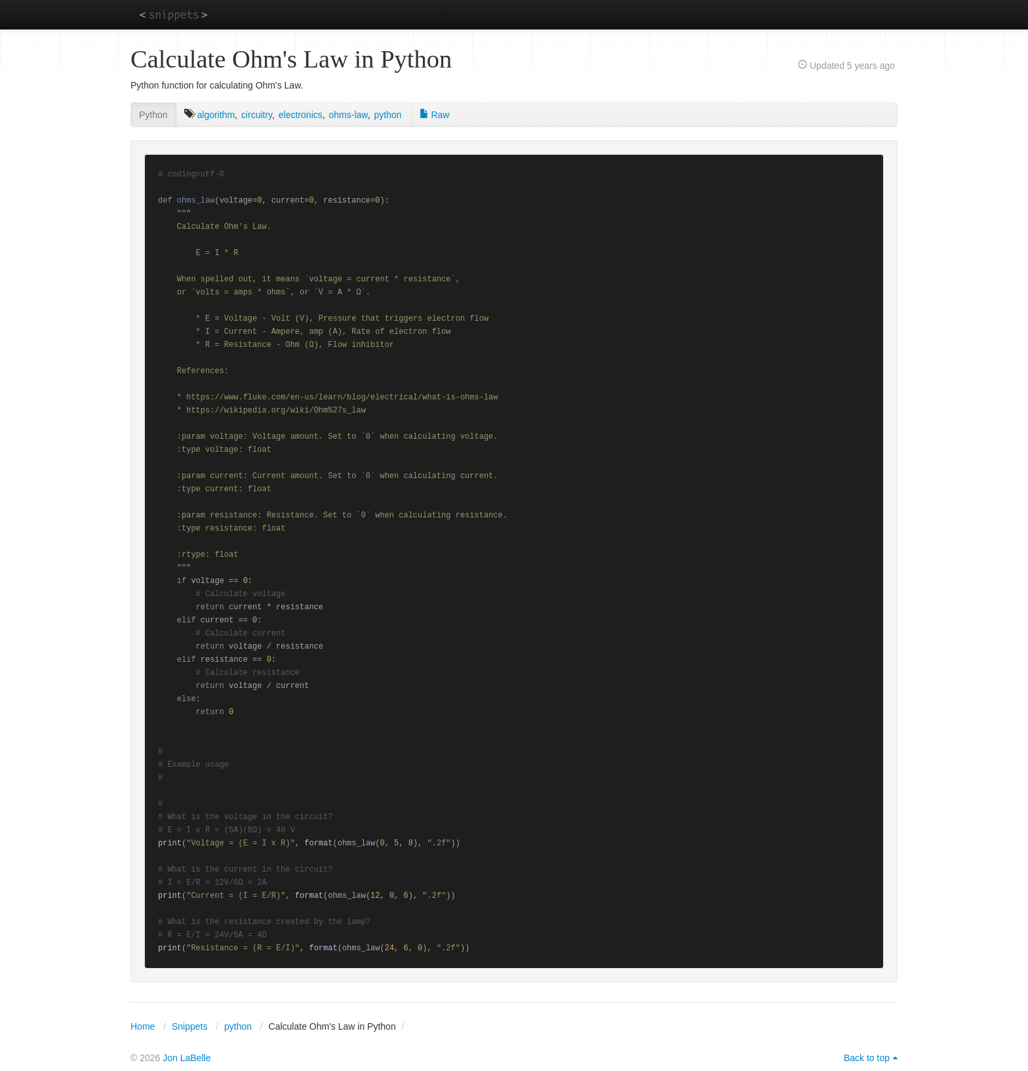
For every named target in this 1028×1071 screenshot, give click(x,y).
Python (153, 115)
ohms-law (348, 115)
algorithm (216, 115)
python (387, 115)
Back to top (867, 1058)
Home (142, 1026)
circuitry (256, 115)
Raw (435, 115)
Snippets (189, 1026)
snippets (173, 14)
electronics (301, 115)
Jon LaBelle (186, 1058)
